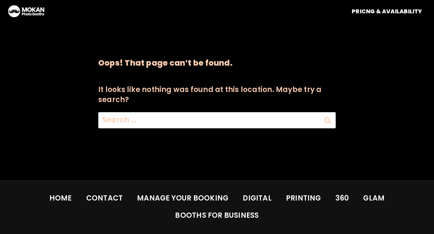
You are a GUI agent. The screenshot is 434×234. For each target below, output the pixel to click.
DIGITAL (257, 198)
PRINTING (303, 198)
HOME (60, 198)
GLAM (374, 198)
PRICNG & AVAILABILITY (387, 11)
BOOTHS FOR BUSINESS (217, 215)
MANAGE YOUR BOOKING (182, 198)
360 (342, 198)
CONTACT (104, 198)
